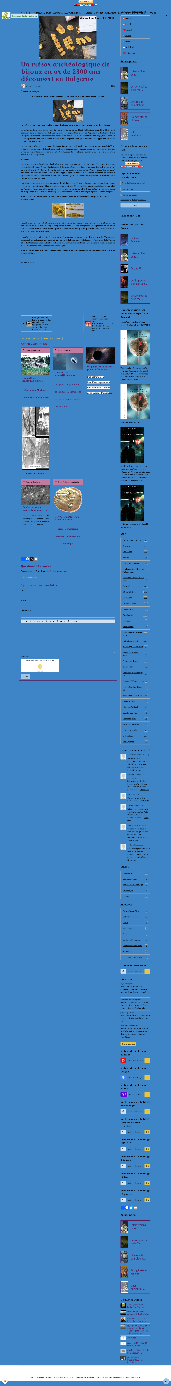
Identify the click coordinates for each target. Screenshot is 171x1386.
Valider (135, 205)
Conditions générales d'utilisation (58, 1382)
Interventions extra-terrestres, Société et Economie (138, 73)
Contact (106, 14)
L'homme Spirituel (135, 712)
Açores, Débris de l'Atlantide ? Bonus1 (136, 1311)
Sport (135, 939)
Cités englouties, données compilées (137, 134)
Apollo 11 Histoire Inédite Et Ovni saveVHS (138, 1356)
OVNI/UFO (67, 350)
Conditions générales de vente (87, 1382)
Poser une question (30, 577)
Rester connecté (130, 195)
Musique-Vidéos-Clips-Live (135, 684)
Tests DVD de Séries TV (135, 729)
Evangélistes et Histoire (139, 119)
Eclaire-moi (132, 830)
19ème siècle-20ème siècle (135, 655)
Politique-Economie (135, 564)
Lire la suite (137, 775)
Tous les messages (128, 1049)
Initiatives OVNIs (135, 604)
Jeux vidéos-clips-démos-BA (135, 693)
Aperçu (74, 621)
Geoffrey (131, 780)
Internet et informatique (135, 951)
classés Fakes (135, 610)
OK (147, 977)
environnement (48, 338)
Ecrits (65, 14)
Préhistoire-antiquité (71, 482)
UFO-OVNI (135, 878)
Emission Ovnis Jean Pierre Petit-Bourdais (136, 1325)
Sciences (135, 546)
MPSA (119, 19)
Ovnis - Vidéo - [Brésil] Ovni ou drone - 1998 (137, 1349)
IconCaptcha (40, 671)
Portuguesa (129, 53)
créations (135, 901)
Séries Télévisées (135, 593)
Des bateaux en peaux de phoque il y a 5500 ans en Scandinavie (35, 509)
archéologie (26, 338)
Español (127, 30)
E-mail (23, 600)
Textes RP (136, 268)
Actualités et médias (135, 916)
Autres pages (81, 14)
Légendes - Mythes (135, 735)
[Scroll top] (166, 1381)
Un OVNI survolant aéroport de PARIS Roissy (138, 1318)
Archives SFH (135, 628)
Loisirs (135, 927)
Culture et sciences (135, 922)
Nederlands (129, 47)
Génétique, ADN (135, 723)
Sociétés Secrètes (135, 718)
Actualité (135, 587)
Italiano (127, 36)
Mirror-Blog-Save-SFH (101, 19)
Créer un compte (125, 200)
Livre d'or (132, 14)
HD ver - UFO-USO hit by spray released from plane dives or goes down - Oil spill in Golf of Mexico (138, 1335)
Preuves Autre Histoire (135, 540)
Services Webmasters (135, 945)
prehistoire (36, 338)
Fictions (135, 558)
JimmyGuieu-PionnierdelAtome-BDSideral (135, 1365)
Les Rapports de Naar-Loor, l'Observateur (138, 282)
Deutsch (127, 41)
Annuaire (118, 14)
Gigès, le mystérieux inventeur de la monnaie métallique (67, 518)
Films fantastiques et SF (135, 700)
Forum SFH (147, 14)
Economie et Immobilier (135, 962)
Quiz (80, 19)
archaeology (135, 741)
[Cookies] (5, 1381)
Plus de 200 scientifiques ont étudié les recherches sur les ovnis (68, 374)
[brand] (19, 17)
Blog (57, 14)
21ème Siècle (135, 668)
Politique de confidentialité (113, 1382)
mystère (59, 338)
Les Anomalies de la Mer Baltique (139, 88)
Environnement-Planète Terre (135, 635)
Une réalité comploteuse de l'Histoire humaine (138, 104)
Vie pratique (135, 933)
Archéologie (34, 91)
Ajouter (25, 676)
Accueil (48, 14)
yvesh (29, 86)
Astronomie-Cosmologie (135, 889)
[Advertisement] (68, 287)
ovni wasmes (132, 1343)
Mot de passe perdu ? (139, 200)
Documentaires (135, 706)
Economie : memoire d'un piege (135, 580)
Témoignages (135, 747)
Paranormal (135, 552)
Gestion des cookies (134, 1382)
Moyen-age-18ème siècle (135, 648)
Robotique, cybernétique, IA (135, 675)
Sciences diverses (135, 883)
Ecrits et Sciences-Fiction (136, 240)
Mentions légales (36, 1382)
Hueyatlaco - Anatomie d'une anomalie (31, 379)
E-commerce (135, 956)
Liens (97, 14)
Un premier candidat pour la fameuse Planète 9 (100, 368)
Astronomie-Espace (135, 662)
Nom (23, 590)
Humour (135, 622)
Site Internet (26, 611)
